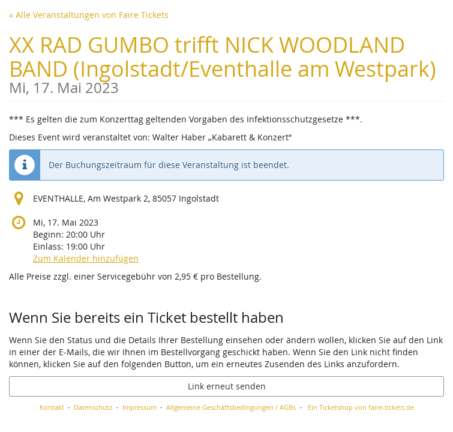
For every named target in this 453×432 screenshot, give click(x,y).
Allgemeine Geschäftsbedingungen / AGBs (231, 407)
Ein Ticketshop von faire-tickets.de (361, 407)
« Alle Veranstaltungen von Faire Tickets (89, 14)
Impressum (139, 407)
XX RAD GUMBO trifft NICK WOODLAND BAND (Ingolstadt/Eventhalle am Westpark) (226, 62)
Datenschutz (93, 407)
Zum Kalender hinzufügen (86, 258)
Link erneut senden (227, 386)
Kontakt (52, 407)
